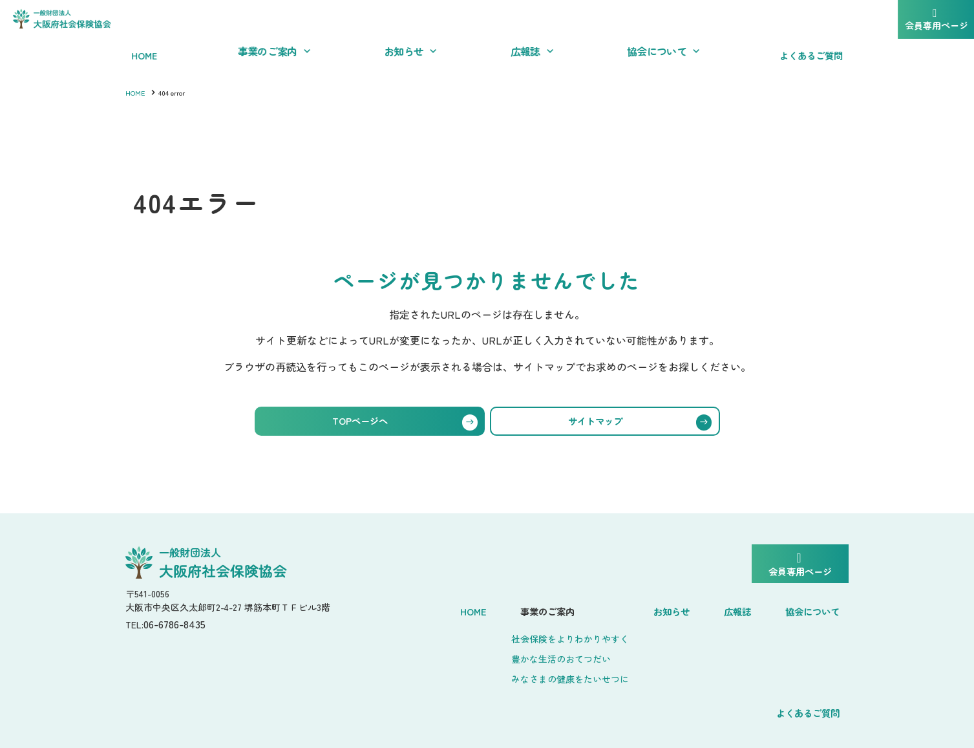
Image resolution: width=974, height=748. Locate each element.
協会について (717, 608)
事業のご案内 (471, 608)
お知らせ (592, 608)
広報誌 (648, 608)
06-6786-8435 (181, 628)
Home (405, 608)
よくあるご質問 (808, 608)
